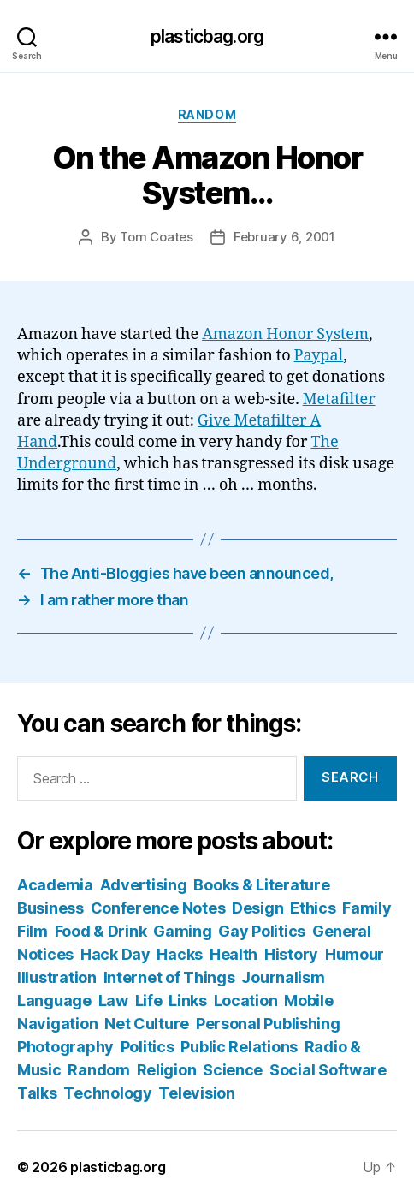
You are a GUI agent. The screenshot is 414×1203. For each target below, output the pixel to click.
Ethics (312, 908)
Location (246, 1000)
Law (113, 1000)
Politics (147, 1047)
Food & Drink (101, 931)
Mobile (308, 1000)
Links (188, 1000)
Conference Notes (158, 908)
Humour (354, 954)
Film (32, 931)
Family (366, 908)
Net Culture (146, 1024)
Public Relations (239, 1047)
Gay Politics (261, 931)
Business (50, 908)
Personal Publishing (268, 1024)
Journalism (282, 977)
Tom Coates (156, 237)
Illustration (57, 977)
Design (257, 908)
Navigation (57, 1024)
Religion (167, 1070)
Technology (107, 1093)
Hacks (180, 954)
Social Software (328, 1070)
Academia (55, 885)
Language (54, 1000)
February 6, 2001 (284, 237)
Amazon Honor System (285, 334)
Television (196, 1093)
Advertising (143, 885)
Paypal (319, 356)
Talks (37, 1093)
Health (233, 954)
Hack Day (115, 954)
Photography (65, 1047)
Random (207, 114)
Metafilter (339, 399)
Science (233, 1070)
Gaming (182, 931)
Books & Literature (261, 885)
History (291, 954)
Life (149, 1000)
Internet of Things (169, 977)
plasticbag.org (207, 36)
